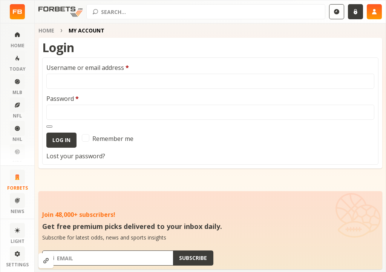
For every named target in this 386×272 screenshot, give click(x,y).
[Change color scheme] (17, 234)
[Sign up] (374, 11)
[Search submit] (95, 12)
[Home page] (17, 11)
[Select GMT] (336, 11)
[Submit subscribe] (193, 258)
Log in (61, 140)
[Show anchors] (46, 260)
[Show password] (49, 126)
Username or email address (87, 67)
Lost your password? (75, 156)
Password (62, 98)
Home (46, 30)
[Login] (355, 11)
